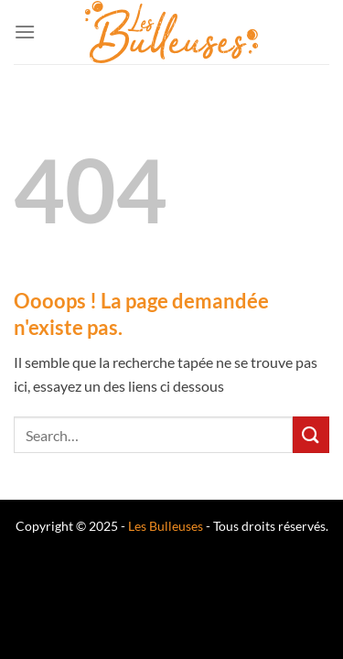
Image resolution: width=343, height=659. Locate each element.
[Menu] (25, 31)
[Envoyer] (311, 434)
